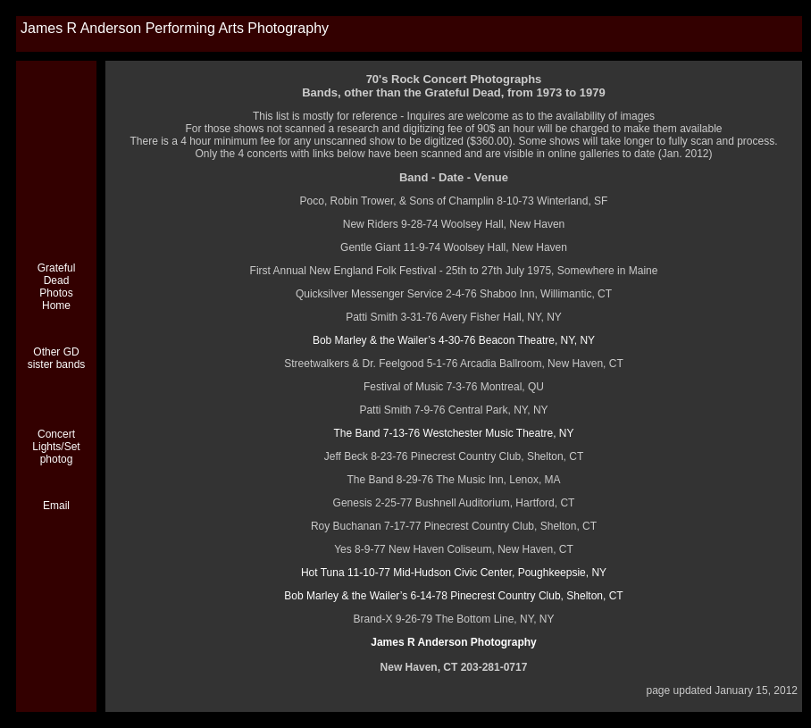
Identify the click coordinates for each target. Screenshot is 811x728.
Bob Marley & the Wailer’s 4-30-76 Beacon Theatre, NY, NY (454, 340)
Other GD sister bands (57, 358)
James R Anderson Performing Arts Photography (175, 28)
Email (56, 505)
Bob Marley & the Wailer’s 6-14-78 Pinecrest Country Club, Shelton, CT (453, 596)
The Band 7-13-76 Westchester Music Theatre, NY (453, 433)
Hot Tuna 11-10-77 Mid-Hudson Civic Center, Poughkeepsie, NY (453, 572)
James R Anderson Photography (454, 642)
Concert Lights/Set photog (55, 446)
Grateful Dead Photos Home (57, 287)
